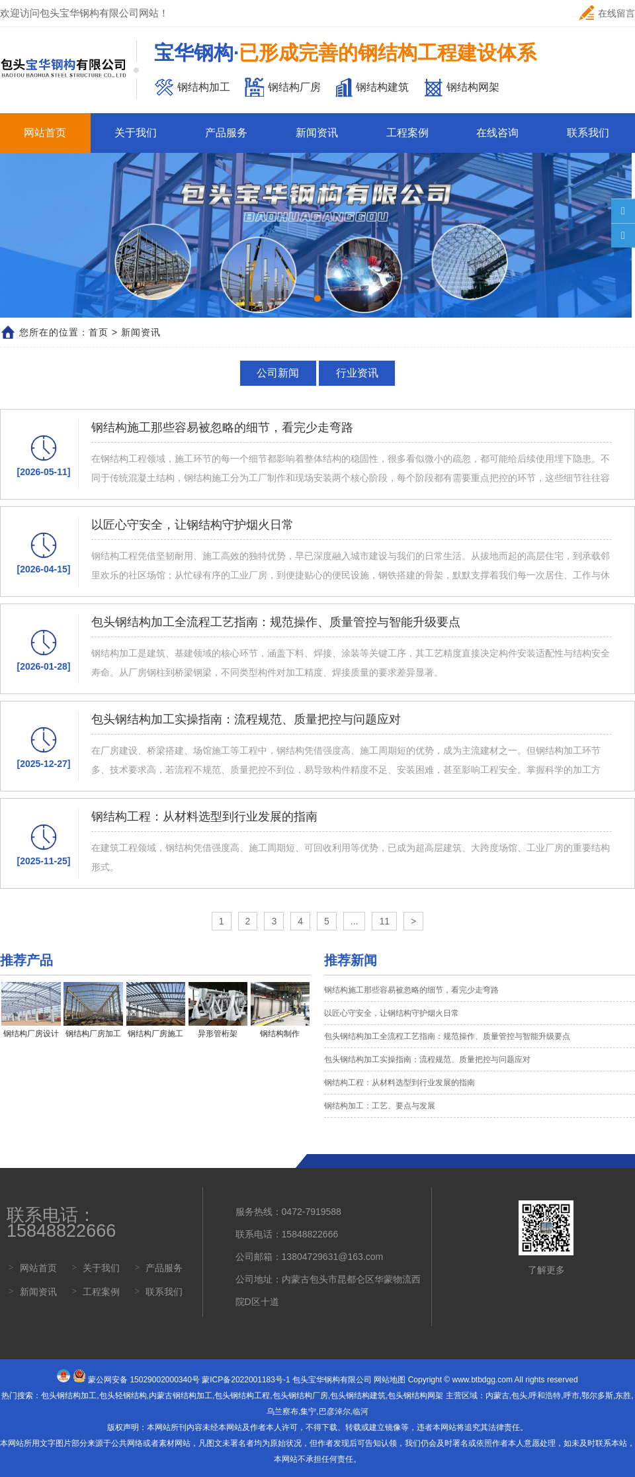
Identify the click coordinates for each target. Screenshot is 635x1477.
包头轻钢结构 (123, 1395)
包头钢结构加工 (69, 1395)
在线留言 (607, 13)
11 (384, 921)
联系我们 (588, 132)
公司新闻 (278, 373)
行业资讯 (357, 373)
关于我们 (135, 132)
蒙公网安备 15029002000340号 (144, 1379)
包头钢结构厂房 (300, 1395)
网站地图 (389, 1379)
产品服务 (226, 132)
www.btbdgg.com (482, 1379)
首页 (98, 332)
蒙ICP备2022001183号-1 (246, 1379)
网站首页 (45, 132)
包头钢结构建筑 (358, 1395)
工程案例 (407, 132)
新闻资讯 (317, 132)
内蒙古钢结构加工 (180, 1395)
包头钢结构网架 (415, 1395)
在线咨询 (497, 132)
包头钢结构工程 (242, 1395)
